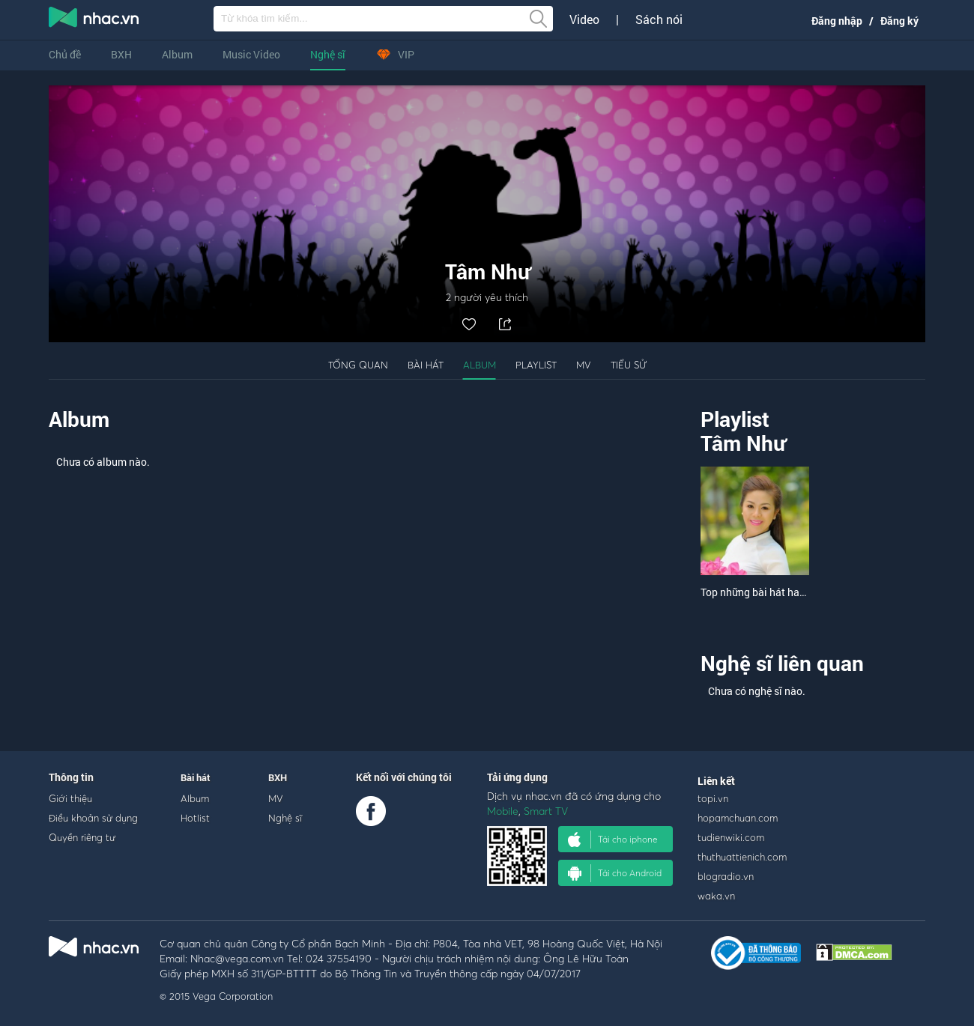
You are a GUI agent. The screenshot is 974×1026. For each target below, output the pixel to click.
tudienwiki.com (731, 837)
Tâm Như (743, 443)
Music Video (251, 54)
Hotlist (195, 818)
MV (583, 365)
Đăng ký (899, 20)
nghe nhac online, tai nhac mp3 (94, 20)
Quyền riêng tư (82, 837)
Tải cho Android (615, 873)
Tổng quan (358, 365)
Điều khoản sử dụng (93, 818)
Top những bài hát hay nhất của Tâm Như (796, 592)
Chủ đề (65, 54)
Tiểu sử (629, 365)
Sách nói (659, 19)
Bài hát (426, 365)
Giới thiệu (70, 798)
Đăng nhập (836, 20)
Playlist (536, 365)
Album (177, 54)
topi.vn (713, 798)
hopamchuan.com (738, 818)
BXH (121, 54)
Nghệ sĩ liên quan (782, 663)
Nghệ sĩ (327, 54)
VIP (394, 54)
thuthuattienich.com (742, 857)
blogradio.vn (726, 876)
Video (584, 19)
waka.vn (716, 896)
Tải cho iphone (613, 840)
